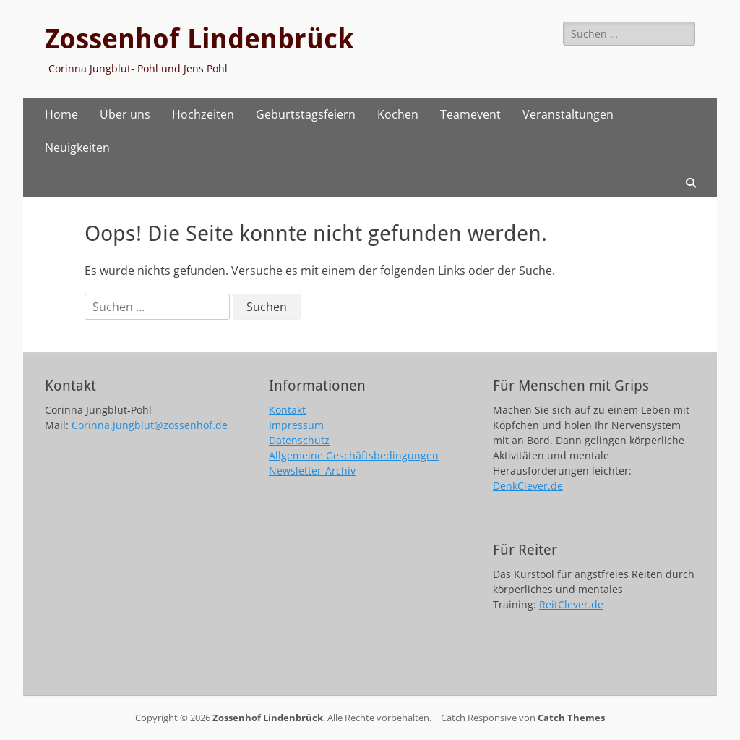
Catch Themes (571, 717)
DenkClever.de (528, 486)
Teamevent (470, 114)
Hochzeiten (203, 114)
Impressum (296, 425)
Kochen (397, 114)
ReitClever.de (571, 604)
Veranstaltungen (568, 114)
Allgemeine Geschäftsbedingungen (354, 455)
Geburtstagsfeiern (306, 114)
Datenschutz (299, 440)
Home (61, 114)
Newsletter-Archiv (312, 470)
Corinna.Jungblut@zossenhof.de (150, 425)
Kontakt (287, 410)
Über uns (125, 114)
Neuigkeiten (77, 148)
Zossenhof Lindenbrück (199, 39)
